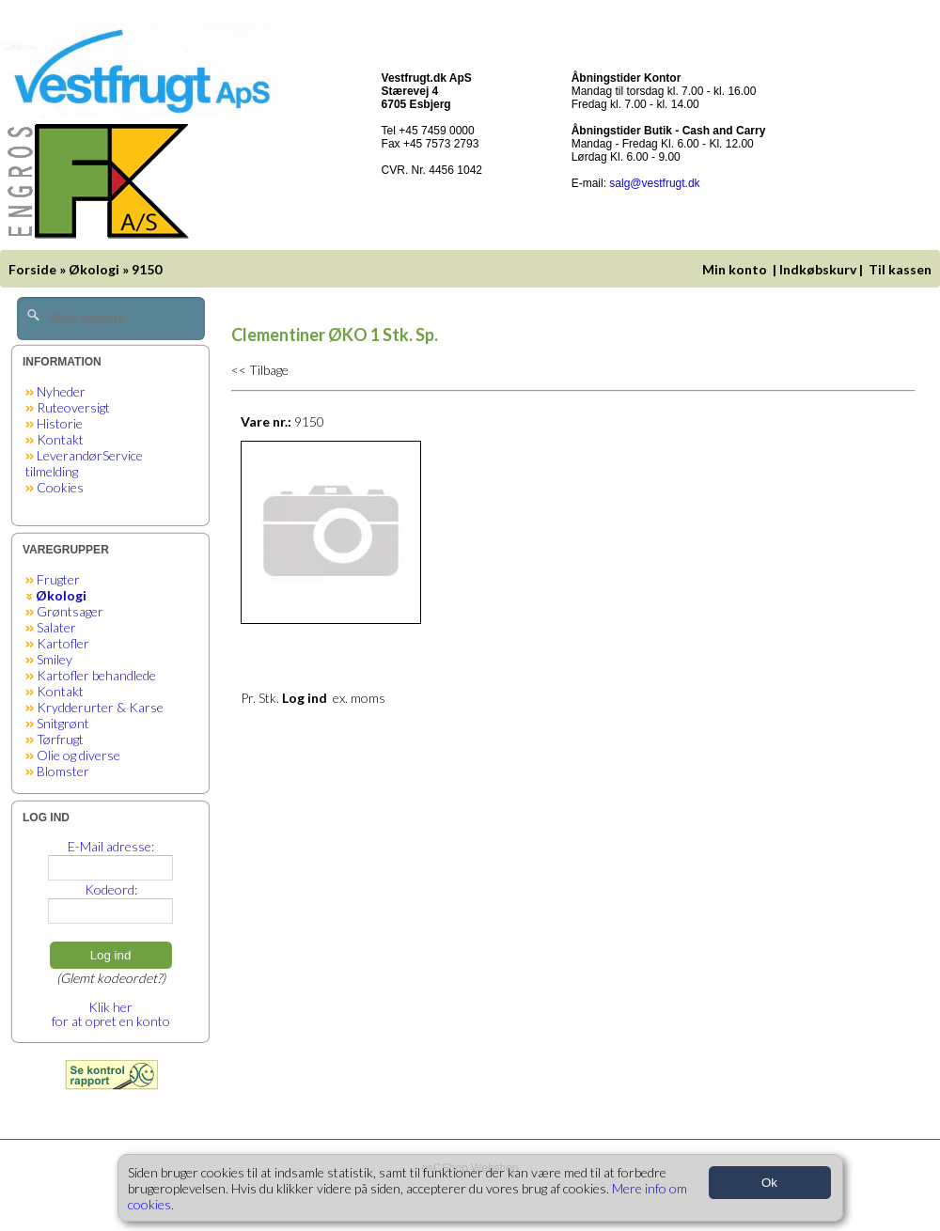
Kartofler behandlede (96, 675)
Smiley (54, 659)
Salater (56, 627)
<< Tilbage (260, 370)
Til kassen (901, 269)
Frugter (58, 579)
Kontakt (60, 439)
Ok (769, 1183)
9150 (147, 269)
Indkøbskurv (817, 269)
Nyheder (61, 391)
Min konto (734, 269)
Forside (32, 269)
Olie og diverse (78, 755)
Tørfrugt (60, 739)
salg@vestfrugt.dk (654, 183)
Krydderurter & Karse (100, 707)
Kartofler (63, 643)
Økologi (94, 269)
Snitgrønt (63, 723)
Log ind (111, 955)
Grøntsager (70, 611)
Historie (60, 423)
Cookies (60, 487)
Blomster (63, 771)
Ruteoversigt (73, 407)
